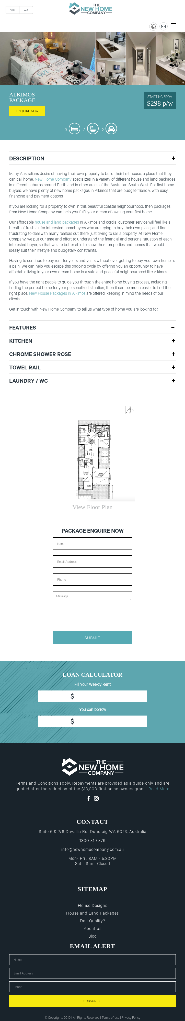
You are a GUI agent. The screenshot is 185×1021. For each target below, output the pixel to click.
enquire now (27, 112)
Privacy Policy (131, 1018)
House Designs (92, 906)
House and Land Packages (92, 914)
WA (26, 10)
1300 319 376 (92, 841)
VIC (12, 10)
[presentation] (91, 616)
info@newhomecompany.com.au (92, 850)
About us (92, 929)
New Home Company (53, 180)
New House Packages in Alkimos (57, 294)
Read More (158, 789)
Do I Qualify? (92, 921)
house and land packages (57, 223)
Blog (92, 937)
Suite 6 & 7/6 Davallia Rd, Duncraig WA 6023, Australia (92, 832)
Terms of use (110, 1018)
